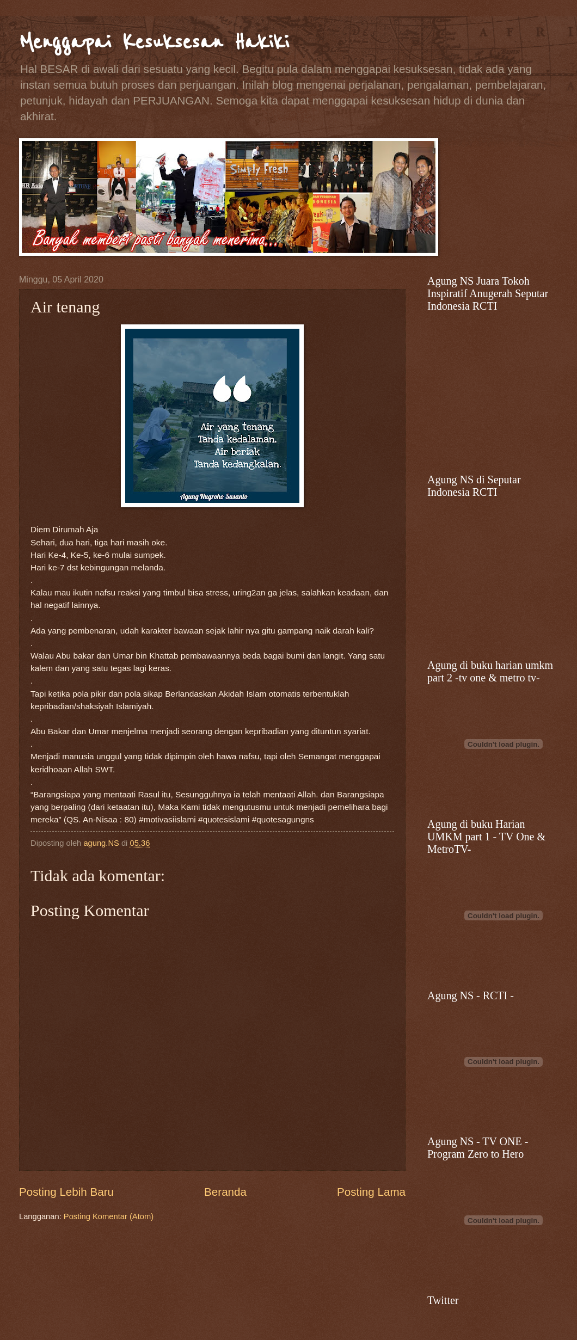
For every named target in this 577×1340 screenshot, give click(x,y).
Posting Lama (371, 1191)
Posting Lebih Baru (66, 1191)
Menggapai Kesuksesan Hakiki (154, 42)
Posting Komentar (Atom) (109, 1216)
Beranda (225, 1191)
